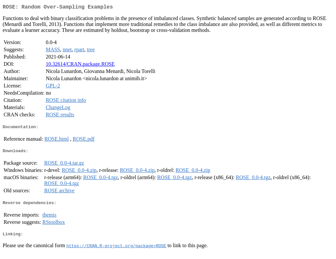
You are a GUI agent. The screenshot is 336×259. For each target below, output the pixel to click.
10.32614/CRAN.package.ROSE (80, 65)
